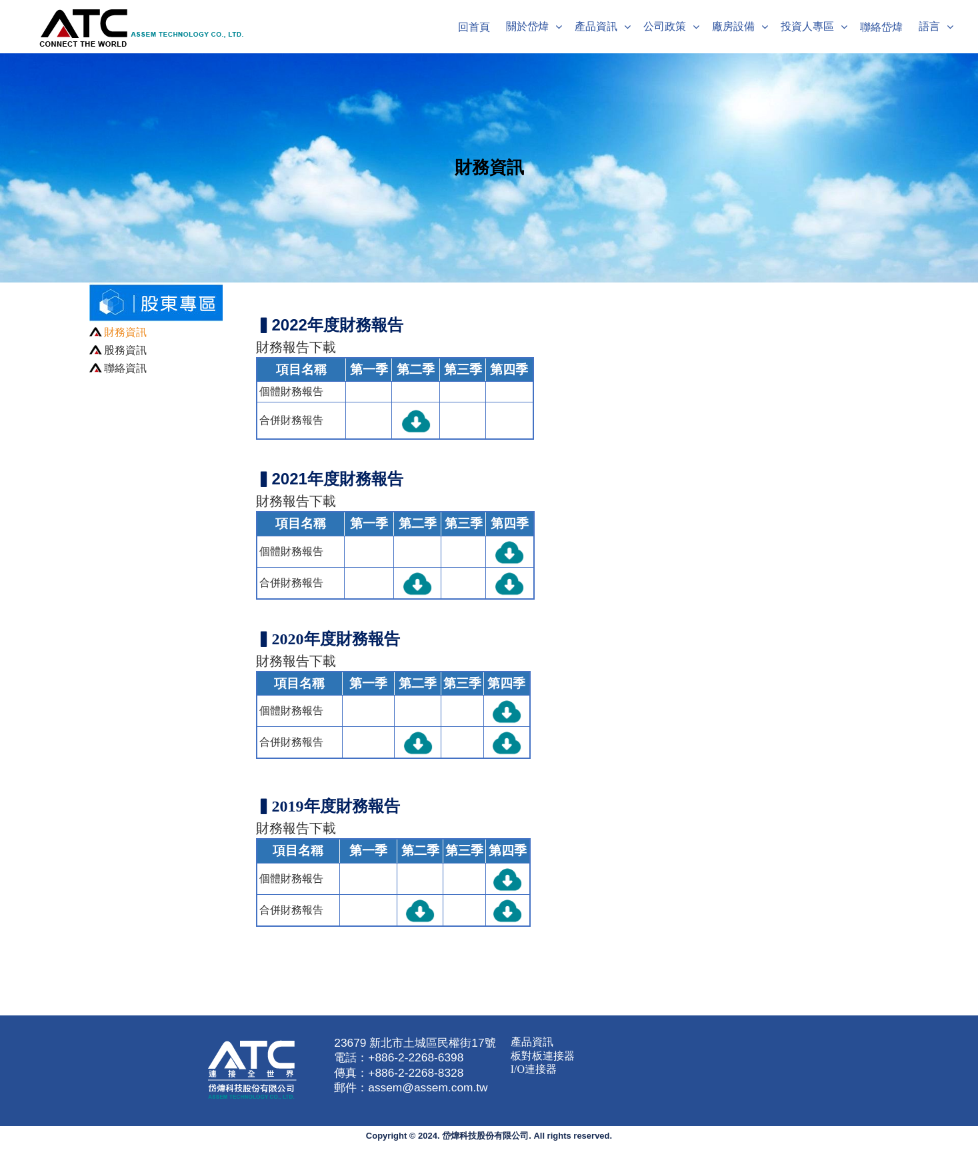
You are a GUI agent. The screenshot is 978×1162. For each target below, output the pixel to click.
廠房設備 (733, 26)
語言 (929, 26)
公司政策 (664, 26)
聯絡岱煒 (881, 27)
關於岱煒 (527, 26)
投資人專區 (807, 26)
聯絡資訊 (125, 368)
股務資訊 (125, 350)
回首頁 (474, 27)
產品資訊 (596, 26)
